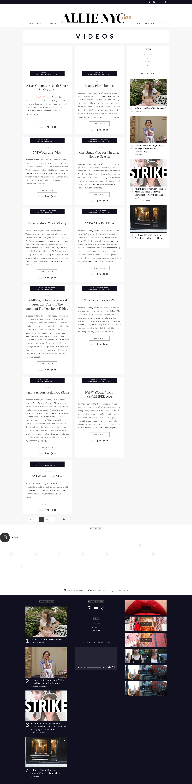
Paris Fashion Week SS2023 (47, 223)
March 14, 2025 (143, 201)
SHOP (138, 23)
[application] (96, 637)
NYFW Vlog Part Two (99, 223)
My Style (41, 23)
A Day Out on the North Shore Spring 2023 (47, 87)
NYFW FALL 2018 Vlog (47, 476)
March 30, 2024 (143, 111)
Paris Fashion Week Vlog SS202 (47, 392)
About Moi (150, 23)
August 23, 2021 (144, 154)
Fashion (29, 23)
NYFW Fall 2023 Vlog (47, 152)
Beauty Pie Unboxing (99, 85)
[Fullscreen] (113, 646)
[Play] (78, 646)
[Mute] (109, 646)
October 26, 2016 (144, 241)
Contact (163, 23)
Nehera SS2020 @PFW (99, 300)
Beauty (53, 23)
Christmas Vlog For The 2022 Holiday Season (99, 154)
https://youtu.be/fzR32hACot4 (38, 97)
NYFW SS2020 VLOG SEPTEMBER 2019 (99, 394)
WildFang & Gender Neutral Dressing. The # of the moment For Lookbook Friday (47, 304)
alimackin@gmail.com (48, 74)
